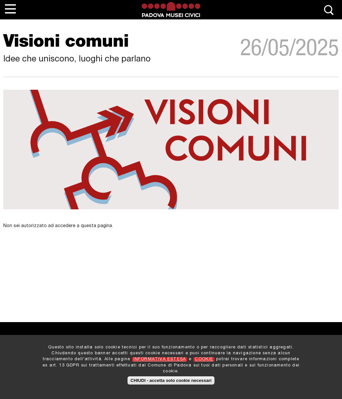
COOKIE (204, 361)
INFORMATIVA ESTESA (159, 361)
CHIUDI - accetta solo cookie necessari (171, 381)
